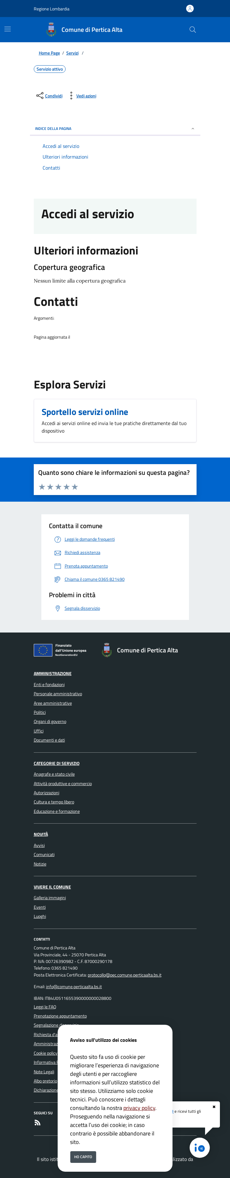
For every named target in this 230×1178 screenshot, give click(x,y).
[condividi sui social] (49, 95)
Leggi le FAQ (45, 1006)
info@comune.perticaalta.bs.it (74, 986)
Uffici (39, 730)
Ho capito (83, 1157)
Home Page (49, 53)
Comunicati (44, 854)
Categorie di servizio (57, 763)
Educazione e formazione (57, 811)
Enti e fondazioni (49, 684)
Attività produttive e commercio (63, 783)
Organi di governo (50, 721)
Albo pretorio (45, 1080)
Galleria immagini (50, 897)
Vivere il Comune (52, 887)
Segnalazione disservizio (56, 1025)
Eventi (40, 907)
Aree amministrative (53, 703)
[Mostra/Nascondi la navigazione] (7, 29)
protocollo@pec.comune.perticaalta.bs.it (125, 974)
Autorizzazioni (46, 792)
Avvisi (39, 845)
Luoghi (40, 916)
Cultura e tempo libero (54, 801)
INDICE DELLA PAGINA (115, 128)
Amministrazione (53, 673)
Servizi (72, 53)
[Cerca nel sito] (193, 29)
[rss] (37, 1123)
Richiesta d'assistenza (54, 1034)
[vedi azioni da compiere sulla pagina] (81, 95)
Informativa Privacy (52, 1062)
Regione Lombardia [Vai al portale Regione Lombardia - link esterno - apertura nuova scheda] (51, 8)
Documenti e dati (49, 740)
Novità (41, 834)
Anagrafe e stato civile (54, 774)
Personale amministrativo (58, 693)
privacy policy (139, 1108)
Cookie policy (45, 1053)
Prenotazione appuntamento (60, 1015)
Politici (40, 712)
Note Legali (44, 1071)
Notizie (40, 863)
